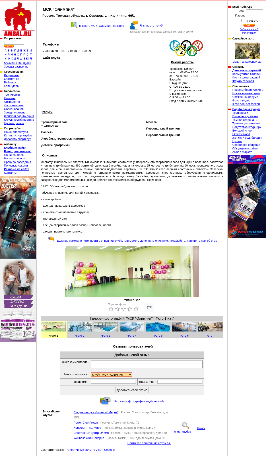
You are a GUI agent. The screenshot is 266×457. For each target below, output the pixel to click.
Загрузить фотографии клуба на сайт (139, 402)
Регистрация (249, 32)
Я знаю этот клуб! (151, 25)
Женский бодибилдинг (19, 116)
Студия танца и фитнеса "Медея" (96, 413)
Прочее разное (14, 123)
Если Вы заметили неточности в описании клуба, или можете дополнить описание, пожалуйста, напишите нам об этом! (133, 240)
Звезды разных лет (17, 66)
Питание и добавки (245, 116)
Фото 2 (80, 335)
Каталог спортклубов (18, 135)
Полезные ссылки (16, 165)
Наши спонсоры (14, 158)
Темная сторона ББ (245, 119)
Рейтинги (10, 82)
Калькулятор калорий (246, 74)
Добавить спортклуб (17, 139)
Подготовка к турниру (246, 127)
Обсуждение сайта (245, 148)
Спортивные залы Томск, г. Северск (91, 451)
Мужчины (10, 63)
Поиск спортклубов (189, 431)
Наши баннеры (14, 154)
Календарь (11, 86)
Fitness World (241, 134)
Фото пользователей (246, 104)
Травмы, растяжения (246, 123)
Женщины (24, 63)
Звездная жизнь (14, 112)
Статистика (11, 78)
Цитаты (237, 141)
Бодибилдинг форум (246, 109)
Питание (9, 98)
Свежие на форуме (245, 97)
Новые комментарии (246, 93)
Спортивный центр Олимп (91, 434)
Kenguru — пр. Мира (87, 429)
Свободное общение (246, 144)
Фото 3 (106, 335)
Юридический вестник (19, 119)
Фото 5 (158, 335)
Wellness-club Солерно (89, 439)
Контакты (10, 172)
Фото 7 (210, 335)
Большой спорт (242, 130)
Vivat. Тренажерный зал (247, 53)
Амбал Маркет (242, 152)
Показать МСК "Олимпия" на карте (101, 25)
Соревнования (14, 109)
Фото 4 (132, 335)
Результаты (11, 75)
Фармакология (13, 105)
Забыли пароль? (249, 29)
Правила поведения (17, 162)
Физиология (12, 101)
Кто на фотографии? (246, 77)
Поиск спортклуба (16, 132)
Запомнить (251, 21)
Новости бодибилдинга (247, 89)
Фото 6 (184, 335)
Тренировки (12, 94)
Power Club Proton (86, 424)
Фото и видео (241, 100)
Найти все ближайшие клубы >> (149, 444)
